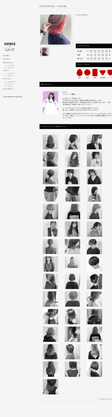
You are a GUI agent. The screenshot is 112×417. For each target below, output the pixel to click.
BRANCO (8, 62)
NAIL (8, 86)
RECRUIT (8, 89)
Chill (6, 70)
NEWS (6, 55)
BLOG (9, 67)
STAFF (9, 65)
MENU (6, 59)
